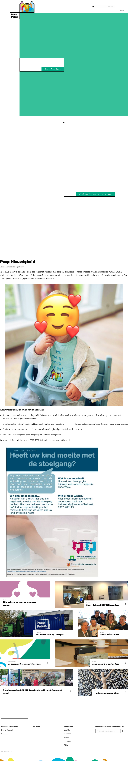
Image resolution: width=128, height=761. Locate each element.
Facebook (67, 734)
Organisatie (5, 734)
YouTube (67, 730)
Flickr (66, 745)
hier (7, 267)
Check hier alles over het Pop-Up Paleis (95, 194)
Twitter (66, 738)
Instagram (67, 741)
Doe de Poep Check (52, 69)
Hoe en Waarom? (7, 730)
